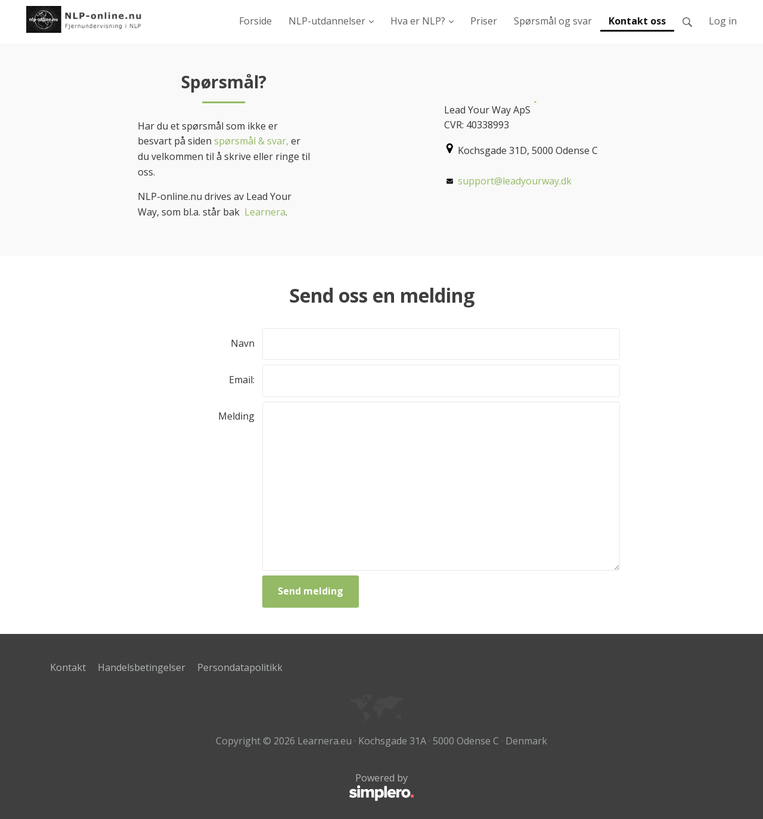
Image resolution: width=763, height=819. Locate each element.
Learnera (265, 211)
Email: (242, 379)
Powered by (232, 787)
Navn (243, 343)
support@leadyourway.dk (515, 180)
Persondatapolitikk (240, 667)
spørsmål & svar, (250, 140)
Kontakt (68, 667)
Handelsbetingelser (141, 667)
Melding (236, 416)
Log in (723, 20)
